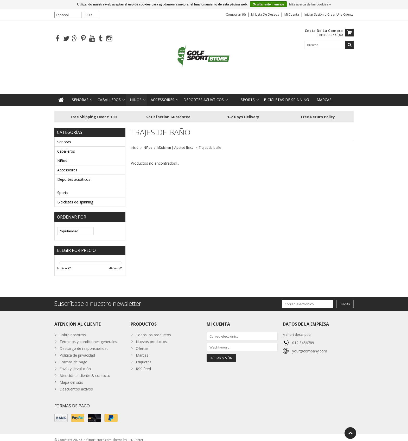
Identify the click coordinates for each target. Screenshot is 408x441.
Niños (136, 94)
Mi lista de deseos (265, 14)
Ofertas (142, 343)
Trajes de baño (210, 142)
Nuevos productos (151, 336)
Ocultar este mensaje (268, 4)
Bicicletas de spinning (286, 94)
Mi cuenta (291, 14)
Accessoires (162, 94)
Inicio (134, 142)
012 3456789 (303, 337)
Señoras (80, 94)
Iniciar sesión (314, 14)
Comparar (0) (236, 14)
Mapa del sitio (71, 377)
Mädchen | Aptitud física (175, 142)
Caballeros (109, 94)
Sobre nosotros (73, 329)
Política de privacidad (77, 349)
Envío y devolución (75, 363)
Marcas (324, 94)
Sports (248, 94)
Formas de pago (73, 356)
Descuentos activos (76, 383)
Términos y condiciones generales (88, 336)
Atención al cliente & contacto (85, 370)
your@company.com (309, 345)
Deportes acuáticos (203, 94)
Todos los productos (153, 329)
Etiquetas (143, 356)
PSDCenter (135, 434)
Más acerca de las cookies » (310, 4)
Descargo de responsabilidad (84, 343)
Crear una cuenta (340, 14)
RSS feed (143, 363)
